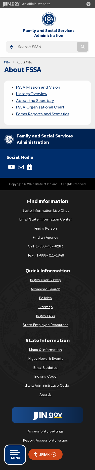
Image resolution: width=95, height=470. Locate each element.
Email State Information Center (45, 219)
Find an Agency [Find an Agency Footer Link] (45, 237)
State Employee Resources (45, 324)
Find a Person (45, 228)
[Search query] (46, 47)
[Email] (21, 167)
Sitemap (45, 307)
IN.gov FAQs (45, 316)
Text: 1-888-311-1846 (45, 255)
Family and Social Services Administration (48, 33)
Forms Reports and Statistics (42, 114)
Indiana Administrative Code (45, 385)
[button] (89, 4)
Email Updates (45, 367)
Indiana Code (45, 376)
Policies (45, 298)
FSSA (7, 62)
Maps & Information (45, 349)
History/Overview (31, 93)
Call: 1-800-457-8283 (45, 246)
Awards (45, 394)
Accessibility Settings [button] (46, 431)
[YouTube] (11, 167)
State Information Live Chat (45, 210)
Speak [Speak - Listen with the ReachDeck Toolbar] (44, 454)
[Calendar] (29, 167)
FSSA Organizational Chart (40, 107)
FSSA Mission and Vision (38, 87)
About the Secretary (35, 100)
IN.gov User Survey (45, 280)
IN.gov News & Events (45, 358)
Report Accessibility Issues (45, 440)
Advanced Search (45, 289)
